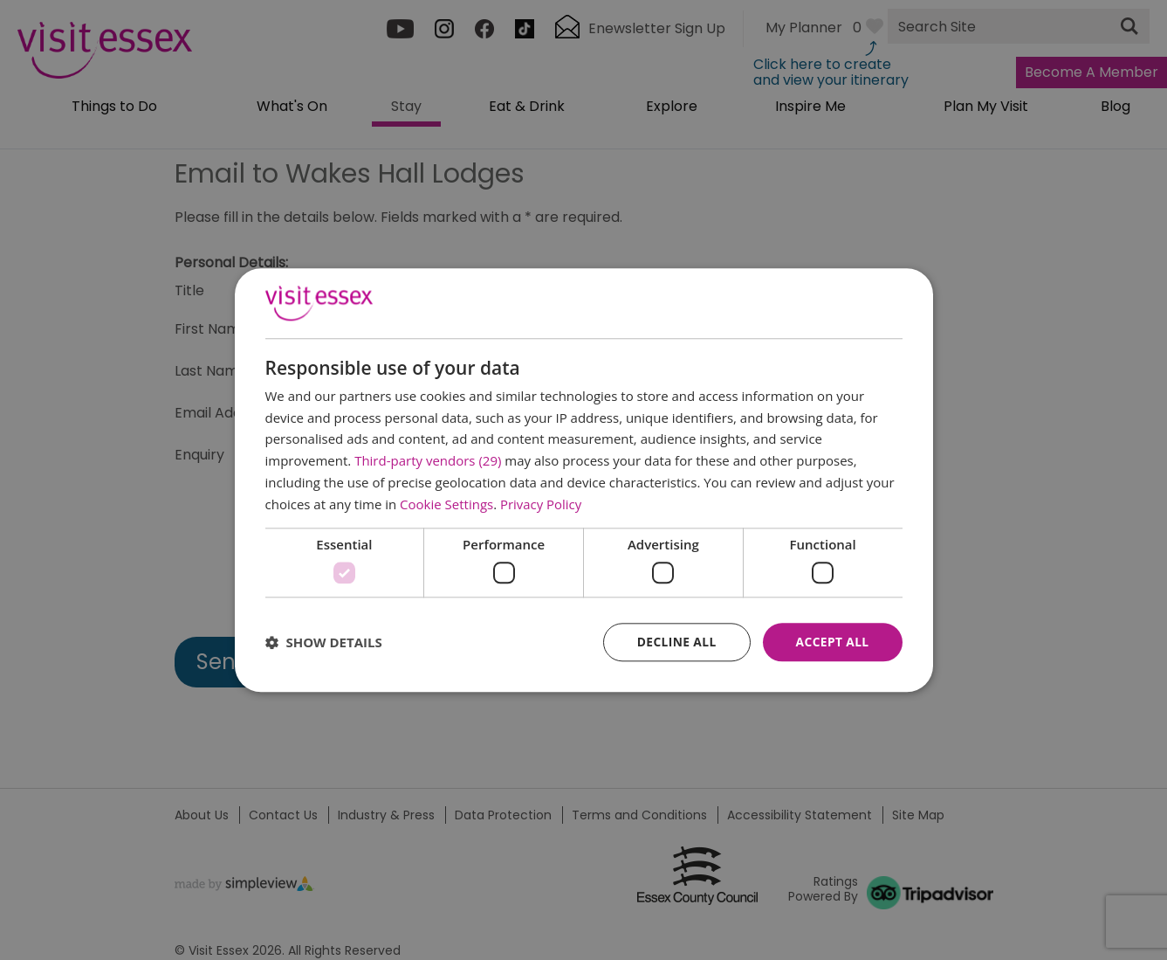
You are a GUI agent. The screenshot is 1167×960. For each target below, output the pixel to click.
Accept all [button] (831, 641)
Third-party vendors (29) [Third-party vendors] (427, 460)
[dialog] (584, 479)
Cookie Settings (446, 504)
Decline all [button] (675, 641)
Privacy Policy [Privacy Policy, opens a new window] (541, 504)
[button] (323, 642)
